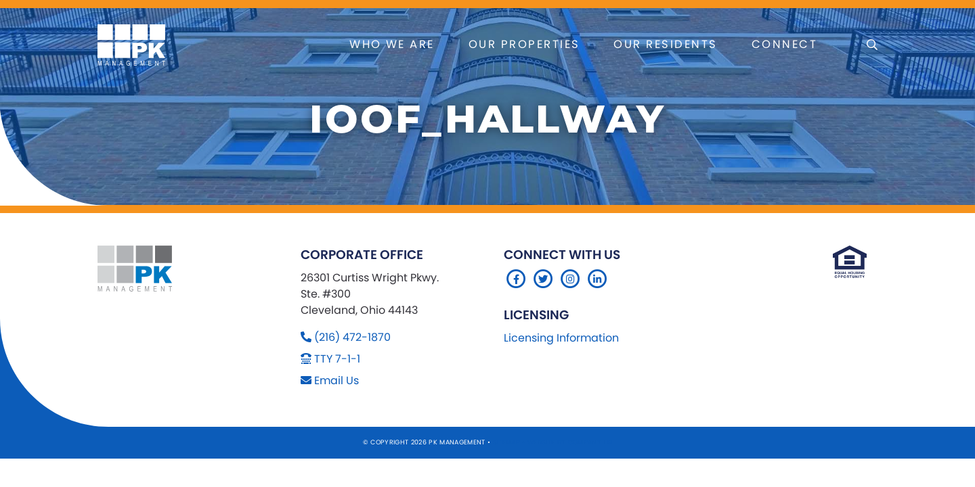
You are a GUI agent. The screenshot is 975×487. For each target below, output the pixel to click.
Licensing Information (561, 338)
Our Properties (524, 44)
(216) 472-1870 (352, 337)
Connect (784, 44)
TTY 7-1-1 (337, 359)
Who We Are (392, 44)
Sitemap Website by (530, 442)
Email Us (336, 380)
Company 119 (590, 442)
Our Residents (665, 44)
